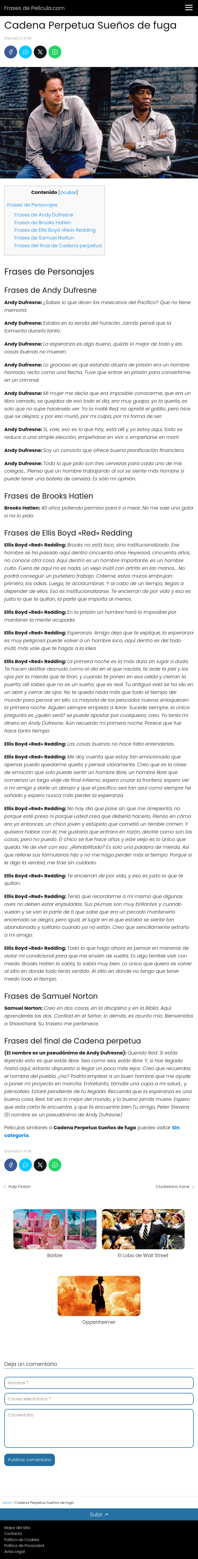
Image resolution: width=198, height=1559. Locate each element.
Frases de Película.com (34, 8)
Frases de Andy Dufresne (43, 214)
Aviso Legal (14, 1551)
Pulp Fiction (20, 1186)
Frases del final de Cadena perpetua (58, 245)
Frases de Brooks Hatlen (42, 222)
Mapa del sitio (17, 1527)
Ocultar (68, 192)
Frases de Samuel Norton (44, 237)
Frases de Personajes (32, 204)
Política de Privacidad (24, 1545)
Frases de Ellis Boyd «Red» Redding (55, 230)
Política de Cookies (21, 1539)
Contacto (13, 1533)
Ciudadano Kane (172, 1186)
